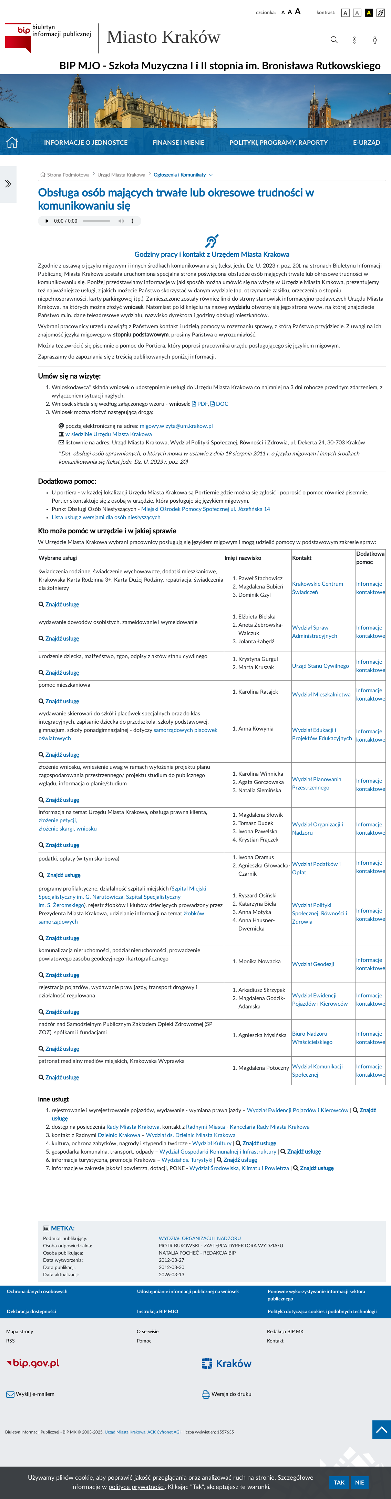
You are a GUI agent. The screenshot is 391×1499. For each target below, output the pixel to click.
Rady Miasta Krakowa (133, 1127)
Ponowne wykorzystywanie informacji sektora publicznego (316, 1295)
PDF (200, 404)
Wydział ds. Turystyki (187, 1160)
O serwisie (147, 1331)
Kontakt (275, 1341)
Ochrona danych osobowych (37, 1291)
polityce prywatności (137, 1487)
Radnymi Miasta (205, 1127)
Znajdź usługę (63, 875)
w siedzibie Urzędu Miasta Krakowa (108, 434)
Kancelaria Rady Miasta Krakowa (270, 1127)
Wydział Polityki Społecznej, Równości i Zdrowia (319, 914)
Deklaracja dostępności (31, 1311)
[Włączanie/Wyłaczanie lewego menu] (8, 184)
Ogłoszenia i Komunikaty (180, 175)
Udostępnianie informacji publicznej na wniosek (188, 1291)
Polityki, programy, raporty (278, 143)
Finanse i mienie (178, 143)
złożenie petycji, (58, 820)
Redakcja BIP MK (285, 1331)
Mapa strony (19, 1331)
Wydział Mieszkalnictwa (321, 694)
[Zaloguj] (376, 41)
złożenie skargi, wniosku (68, 829)
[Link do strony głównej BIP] (122, 38)
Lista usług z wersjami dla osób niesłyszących (106, 517)
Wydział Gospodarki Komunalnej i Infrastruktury (218, 1152)
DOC (219, 404)
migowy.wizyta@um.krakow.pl (176, 426)
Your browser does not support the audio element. (89, 221)
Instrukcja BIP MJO (157, 1311)
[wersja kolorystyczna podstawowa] (345, 13)
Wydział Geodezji (313, 964)
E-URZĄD (366, 143)
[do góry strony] (381, 1429)
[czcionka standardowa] (283, 12)
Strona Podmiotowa (68, 175)
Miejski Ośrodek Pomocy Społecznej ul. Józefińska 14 (205, 509)
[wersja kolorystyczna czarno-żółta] (369, 13)
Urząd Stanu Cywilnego (320, 666)
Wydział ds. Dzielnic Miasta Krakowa (191, 1135)
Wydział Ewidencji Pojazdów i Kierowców (298, 1110)
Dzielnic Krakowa (119, 1135)
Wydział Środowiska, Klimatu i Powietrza (239, 1168)
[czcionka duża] (304, 12)
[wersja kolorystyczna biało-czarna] (357, 13)
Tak (339, 1483)
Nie (359, 1483)
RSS (10, 1341)
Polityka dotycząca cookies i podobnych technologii (322, 1311)
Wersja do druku (226, 1394)
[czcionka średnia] (290, 12)
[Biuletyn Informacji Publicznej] (98, 1367)
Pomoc (144, 1341)
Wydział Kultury (211, 1143)
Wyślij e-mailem (30, 1394)
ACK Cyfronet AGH (165, 1432)
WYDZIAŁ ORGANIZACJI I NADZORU (200, 1238)
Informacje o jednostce (85, 143)
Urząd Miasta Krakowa (121, 175)
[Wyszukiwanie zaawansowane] (334, 40)
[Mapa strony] (356, 41)
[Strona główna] (15, 143)
